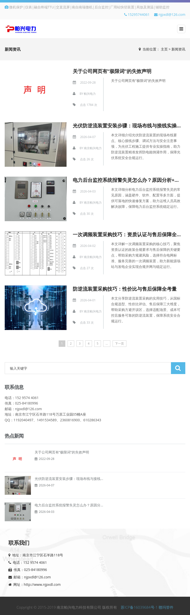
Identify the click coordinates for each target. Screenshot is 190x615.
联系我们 (18, 542)
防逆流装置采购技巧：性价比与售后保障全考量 (125, 288)
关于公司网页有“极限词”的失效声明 (112, 71)
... (107, 343)
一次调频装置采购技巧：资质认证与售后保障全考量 (130, 234)
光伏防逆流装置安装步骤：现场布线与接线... (69, 478)
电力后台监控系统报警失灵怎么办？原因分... (69, 505)
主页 (164, 49)
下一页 (119, 343)
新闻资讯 (178, 49)
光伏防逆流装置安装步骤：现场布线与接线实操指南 (130, 125)
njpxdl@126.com (169, 14)
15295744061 (137, 14)
